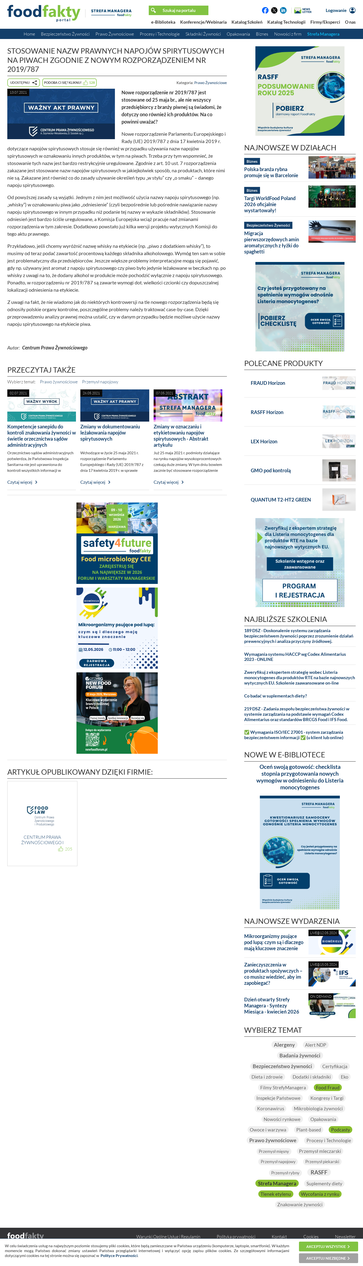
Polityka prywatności (236, 1237)
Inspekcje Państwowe (278, 1098)
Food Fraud (328, 1088)
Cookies (311, 1237)
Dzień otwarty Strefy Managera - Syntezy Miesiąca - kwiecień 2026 (271, 1005)
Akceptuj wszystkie (326, 1246)
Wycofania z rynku (272, 1205)
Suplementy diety (279, 1195)
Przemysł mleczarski (276, 1162)
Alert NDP (316, 1045)
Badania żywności (300, 1055)
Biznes (262, 34)
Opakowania (238, 34)
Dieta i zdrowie (266, 1077)
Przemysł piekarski (280, 1173)
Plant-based (308, 1130)
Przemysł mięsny (328, 1152)
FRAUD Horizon (268, 383)
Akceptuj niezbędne (326, 1258)
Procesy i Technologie (160, 34)
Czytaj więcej (19, 482)
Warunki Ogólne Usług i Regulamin (168, 1237)
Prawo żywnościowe (59, 381)
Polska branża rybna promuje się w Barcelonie (271, 172)
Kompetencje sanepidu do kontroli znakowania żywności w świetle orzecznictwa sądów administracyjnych (41, 436)
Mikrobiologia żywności (319, 1109)
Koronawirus (270, 1109)
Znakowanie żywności (324, 1205)
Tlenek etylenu (323, 1195)
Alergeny (284, 1044)
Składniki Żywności (203, 34)
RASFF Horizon (267, 412)
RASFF (274, 1183)
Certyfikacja (336, 1066)
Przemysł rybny (323, 1173)
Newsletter (345, 1237)
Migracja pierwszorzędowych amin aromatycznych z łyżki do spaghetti (271, 242)
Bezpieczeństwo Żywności (65, 34)
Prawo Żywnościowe (114, 34)
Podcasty (341, 1130)
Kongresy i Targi (327, 1098)
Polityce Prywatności (119, 1255)
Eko (345, 1077)
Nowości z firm (287, 34)
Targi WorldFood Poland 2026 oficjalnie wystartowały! (270, 204)
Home (29, 34)
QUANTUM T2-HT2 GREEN (281, 500)
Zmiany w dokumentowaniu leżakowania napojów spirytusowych (110, 433)
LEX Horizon (264, 441)
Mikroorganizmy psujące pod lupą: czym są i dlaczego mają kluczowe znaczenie (273, 942)
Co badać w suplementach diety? (275, 695)
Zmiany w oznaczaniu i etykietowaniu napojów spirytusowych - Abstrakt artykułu (181, 436)
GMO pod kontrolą (271, 470)
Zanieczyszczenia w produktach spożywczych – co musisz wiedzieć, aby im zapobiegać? (273, 974)
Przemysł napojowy (100, 381)
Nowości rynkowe (281, 1120)
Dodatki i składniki (311, 1077)
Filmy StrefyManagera (283, 1088)
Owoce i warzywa (267, 1130)
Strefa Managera (323, 34)
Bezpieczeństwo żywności (282, 1066)
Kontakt (279, 1237)
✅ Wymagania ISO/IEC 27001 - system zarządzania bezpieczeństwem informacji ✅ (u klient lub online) (293, 735)
